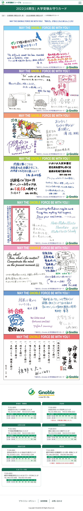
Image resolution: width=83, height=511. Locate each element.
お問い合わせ (57, 501)
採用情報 (43, 501)
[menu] (80, 2)
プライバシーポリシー (27, 501)
